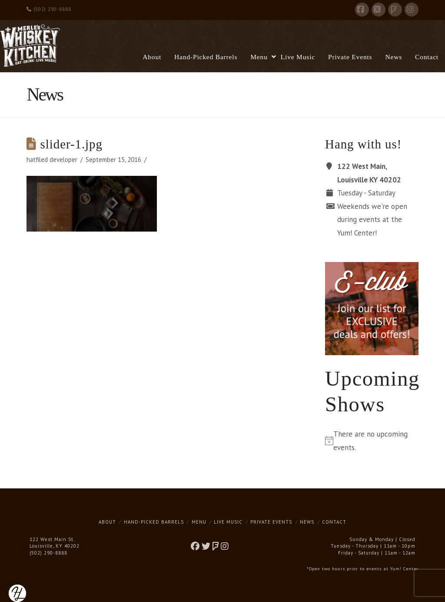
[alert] (371, 440)
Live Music (228, 522)
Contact (334, 522)
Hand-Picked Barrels (154, 522)
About (107, 522)
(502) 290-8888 (49, 9)
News (307, 522)
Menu (199, 522)
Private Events (271, 522)
